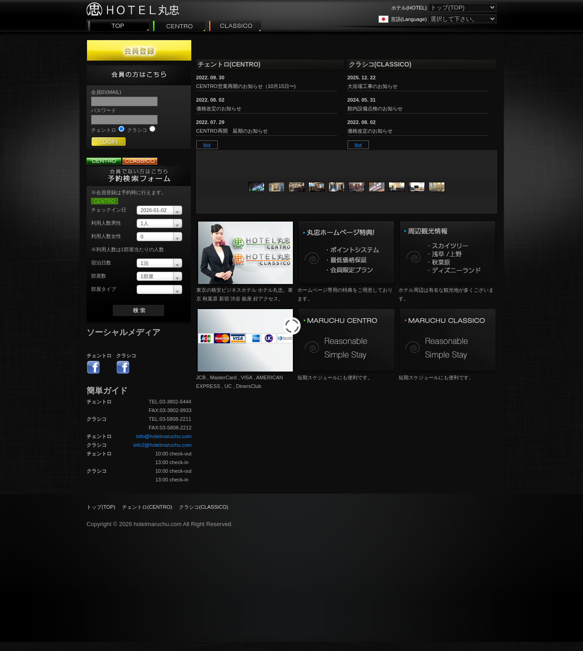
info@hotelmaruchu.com (163, 436)
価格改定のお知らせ (218, 108)
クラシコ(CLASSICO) (203, 507)
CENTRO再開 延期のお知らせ (232, 131)
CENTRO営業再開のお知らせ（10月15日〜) (246, 86)
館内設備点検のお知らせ (375, 108)
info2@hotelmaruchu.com (162, 445)
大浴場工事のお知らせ (373, 86)
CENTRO (104, 201)
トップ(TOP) (101, 507)
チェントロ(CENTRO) (147, 507)
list (207, 145)
